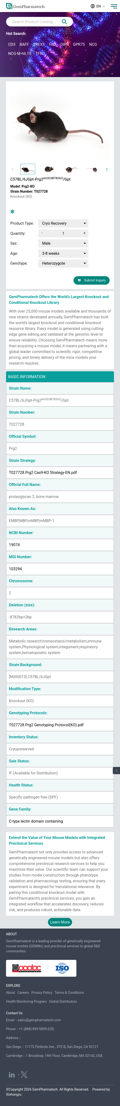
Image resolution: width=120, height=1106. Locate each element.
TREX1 (39, 44)
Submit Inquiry (92, 280)
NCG (93, 44)
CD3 (11, 44)
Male (46, 243)
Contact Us (14, 1013)
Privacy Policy (41, 993)
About (10, 993)
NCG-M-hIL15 (19, 53)
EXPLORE (13, 986)
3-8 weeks (51, 253)
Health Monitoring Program (26, 1001)
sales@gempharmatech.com (39, 1020)
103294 (15, 569)
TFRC (40, 53)
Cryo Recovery (54, 223)
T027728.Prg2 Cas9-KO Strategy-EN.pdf (43, 472)
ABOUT (11, 934)
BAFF (24, 44)
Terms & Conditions (69, 993)
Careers (23, 993)
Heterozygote (53, 263)
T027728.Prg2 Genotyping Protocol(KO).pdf (46, 725)
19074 (14, 545)
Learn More (60, 922)
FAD (52, 44)
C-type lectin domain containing (36, 821)
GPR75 (79, 44)
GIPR (64, 44)
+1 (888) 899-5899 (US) (36, 1029)
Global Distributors (63, 1001)
